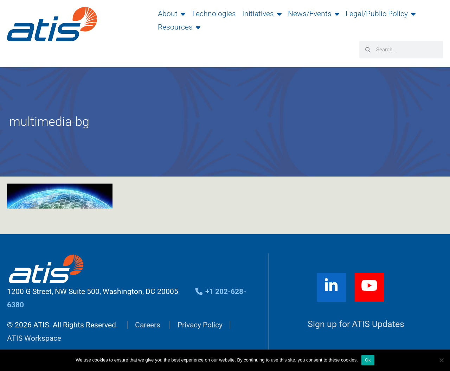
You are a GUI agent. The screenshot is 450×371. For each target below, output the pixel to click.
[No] (441, 360)
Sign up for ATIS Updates (356, 324)
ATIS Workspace (34, 338)
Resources (179, 27)
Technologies (214, 13)
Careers (147, 325)
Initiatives (262, 13)
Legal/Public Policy (381, 13)
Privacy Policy (200, 325)
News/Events (313, 13)
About (171, 13)
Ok (368, 360)
